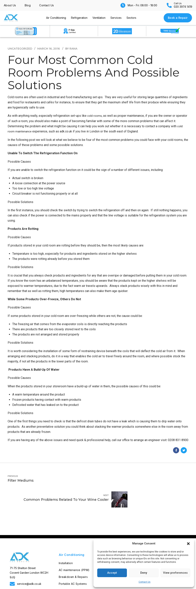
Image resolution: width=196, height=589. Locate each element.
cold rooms (94, 115)
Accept (112, 572)
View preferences (175, 572)
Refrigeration (79, 17)
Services (116, 17)
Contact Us (144, 582)
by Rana (72, 48)
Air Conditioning (56, 17)
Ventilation (98, 17)
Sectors (131, 17)
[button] (188, 544)
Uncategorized (20, 48)
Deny (143, 572)
